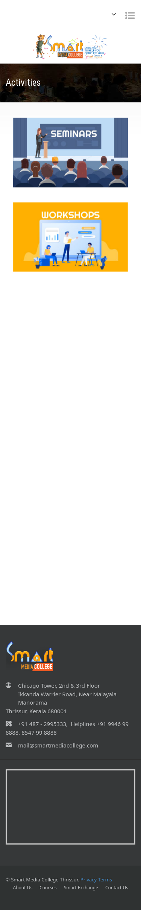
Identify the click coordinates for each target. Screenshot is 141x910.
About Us (23, 887)
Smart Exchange (81, 887)
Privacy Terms (96, 879)
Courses (47, 887)
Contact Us (116, 887)
